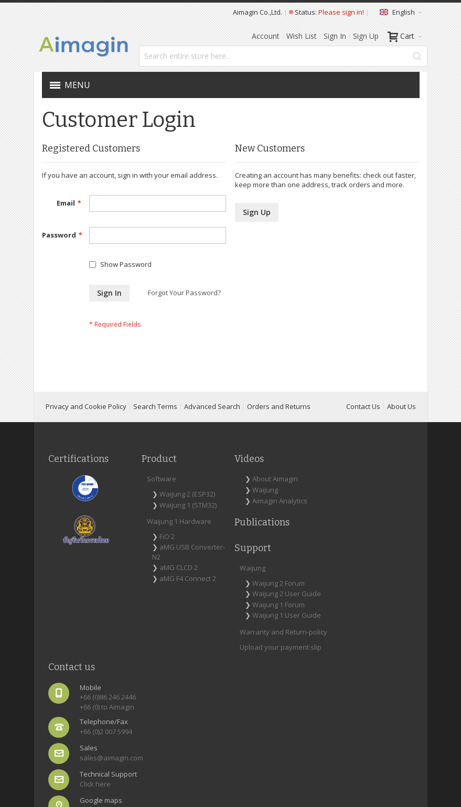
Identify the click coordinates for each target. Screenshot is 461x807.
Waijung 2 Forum (278, 506)
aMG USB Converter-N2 (142, 594)
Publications (200, 554)
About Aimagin (196, 496)
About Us (401, 419)
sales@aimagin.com (390, 581)
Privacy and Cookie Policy (86, 419)
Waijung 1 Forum (278, 538)
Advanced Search (212, 419)
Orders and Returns (278, 419)
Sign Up (366, 36)
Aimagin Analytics (199, 527)
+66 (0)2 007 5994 (384, 555)
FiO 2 (136, 578)
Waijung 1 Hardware (132, 558)
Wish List (301, 36)
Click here (373, 617)
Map (365, 642)
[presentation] (342, 714)
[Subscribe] (396, 680)
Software (130, 491)
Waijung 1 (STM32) (140, 532)
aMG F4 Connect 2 (137, 634)
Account (266, 36)
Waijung (203, 512)
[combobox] (283, 56)
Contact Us (363, 419)
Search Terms (155, 419)
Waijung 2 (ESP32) (140, 511)
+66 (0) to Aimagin (372, 525)
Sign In (335, 36)
